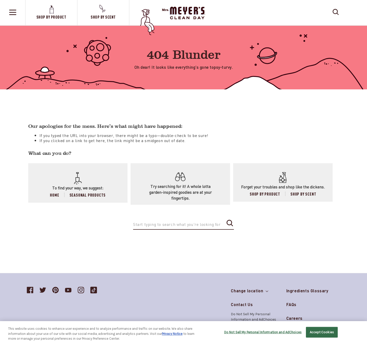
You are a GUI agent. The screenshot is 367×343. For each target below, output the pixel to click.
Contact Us (242, 304)
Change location (249, 290)
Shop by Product (265, 194)
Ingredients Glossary (307, 291)
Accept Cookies (322, 333)
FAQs (291, 304)
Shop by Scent (303, 194)
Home (54, 195)
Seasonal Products (87, 195)
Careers (294, 318)
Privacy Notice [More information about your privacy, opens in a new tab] (172, 335)
